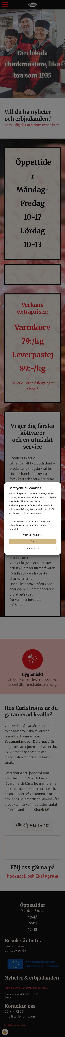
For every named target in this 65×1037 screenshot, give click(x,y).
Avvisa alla (32, 548)
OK (32, 541)
